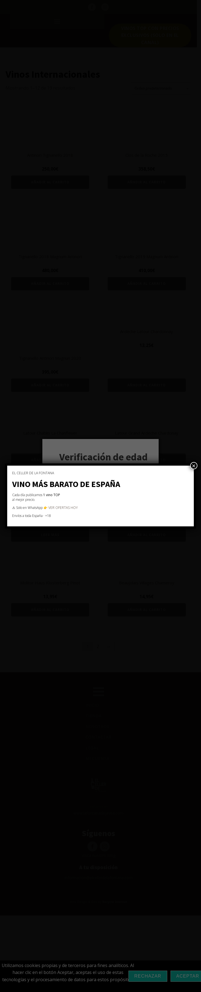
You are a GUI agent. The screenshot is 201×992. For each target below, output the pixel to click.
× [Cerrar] (194, 465)
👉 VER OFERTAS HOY (60, 507)
